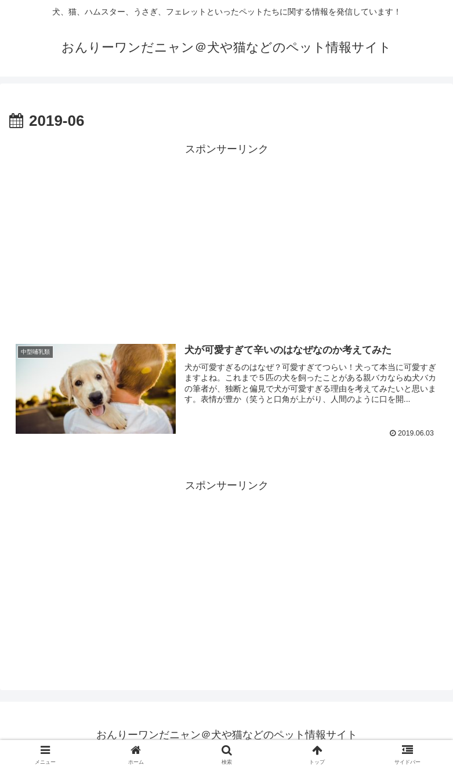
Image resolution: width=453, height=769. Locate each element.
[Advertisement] (226, 240)
